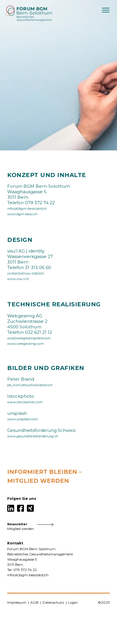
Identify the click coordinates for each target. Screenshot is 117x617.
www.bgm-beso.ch (22, 214)
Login (73, 602)
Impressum (16, 602)
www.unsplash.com (22, 419)
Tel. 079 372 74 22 (22, 570)
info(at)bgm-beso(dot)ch (27, 209)
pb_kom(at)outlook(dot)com (30, 385)
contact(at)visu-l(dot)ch (25, 273)
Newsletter (17, 524)
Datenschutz (53, 602)
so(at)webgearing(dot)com (29, 338)
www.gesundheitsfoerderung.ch (32, 436)
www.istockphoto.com (25, 402)
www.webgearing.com (25, 344)
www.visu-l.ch (18, 279)
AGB (34, 602)
